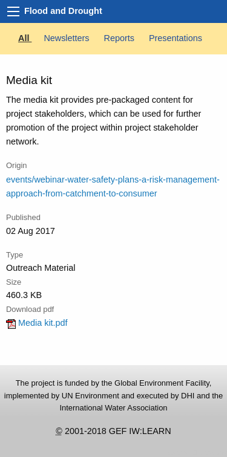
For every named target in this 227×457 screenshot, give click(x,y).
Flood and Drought (63, 11)
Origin (16, 165)
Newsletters (67, 38)
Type (14, 254)
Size (13, 282)
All (24, 38)
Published (23, 217)
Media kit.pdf (37, 323)
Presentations (175, 38)
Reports (120, 38)
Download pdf (30, 309)
